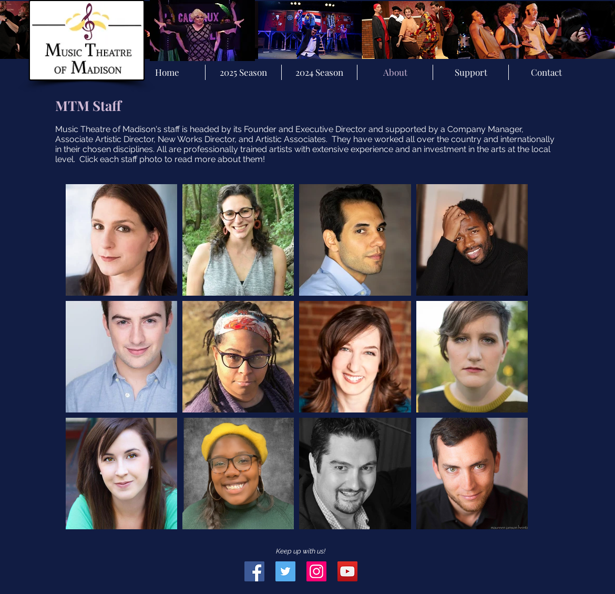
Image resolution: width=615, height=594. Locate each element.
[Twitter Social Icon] (285, 571)
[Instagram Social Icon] (316, 571)
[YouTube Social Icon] (347, 571)
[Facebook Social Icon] (254, 571)
